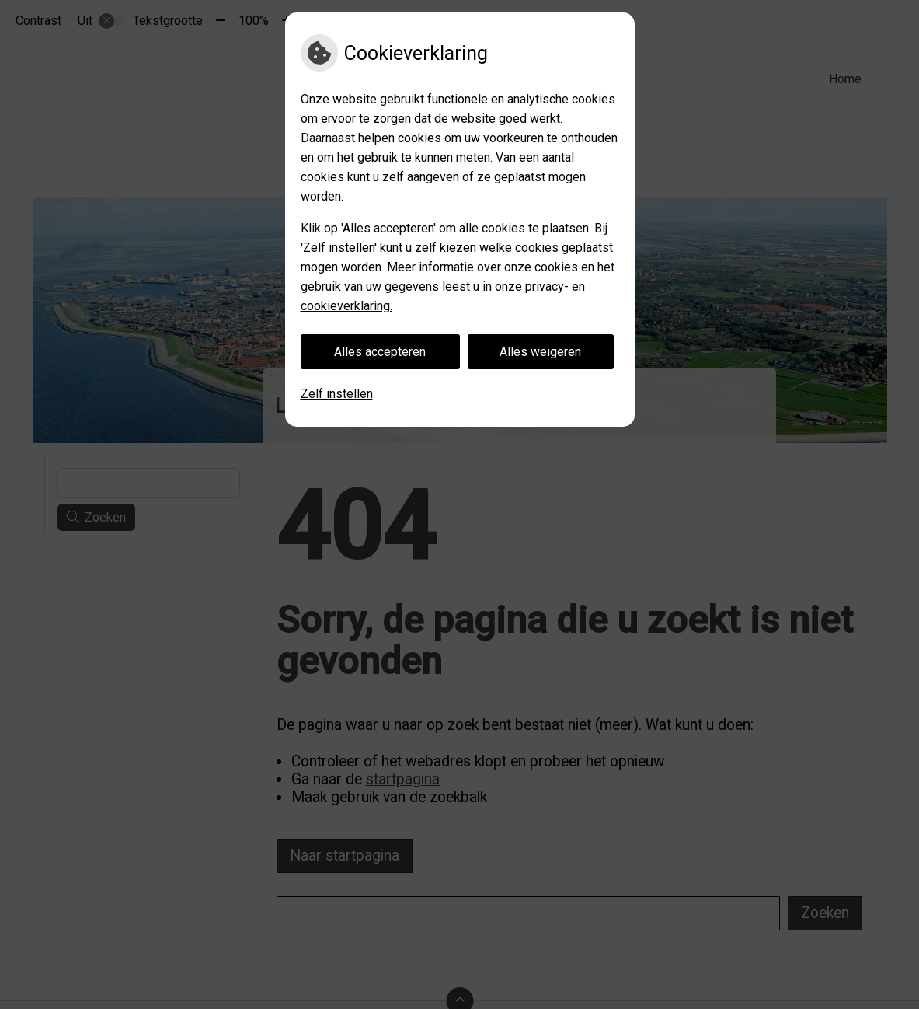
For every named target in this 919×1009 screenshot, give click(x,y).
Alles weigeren (540, 351)
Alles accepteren (380, 351)
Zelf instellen (337, 393)
